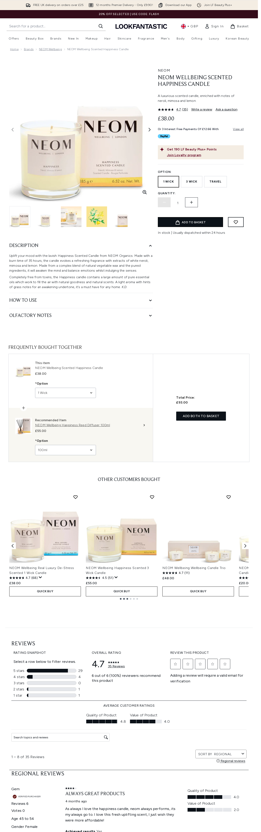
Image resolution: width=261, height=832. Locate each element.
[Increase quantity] (191, 202)
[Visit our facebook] (182, 740)
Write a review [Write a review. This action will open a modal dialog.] (201, 109)
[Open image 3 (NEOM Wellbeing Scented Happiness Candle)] (71, 216)
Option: (165, 172)
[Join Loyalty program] (204, 155)
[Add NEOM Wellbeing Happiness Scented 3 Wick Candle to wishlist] (152, 497)
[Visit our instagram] (202, 740)
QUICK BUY (45, 591)
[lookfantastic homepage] (141, 26)
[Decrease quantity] (164, 202)
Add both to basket (201, 416)
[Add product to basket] (190, 222)
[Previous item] (12, 545)
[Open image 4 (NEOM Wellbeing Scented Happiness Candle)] (96, 216)
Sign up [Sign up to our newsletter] (112, 740)
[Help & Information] (129, 804)
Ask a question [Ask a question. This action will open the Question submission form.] (226, 109)
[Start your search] (56, 26)
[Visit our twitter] (192, 740)
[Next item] (245, 545)
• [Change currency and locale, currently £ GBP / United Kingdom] (189, 26)
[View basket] (239, 26)
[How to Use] (81, 300)
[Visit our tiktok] (222, 740)
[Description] (81, 245)
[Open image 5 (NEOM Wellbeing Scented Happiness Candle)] (122, 216)
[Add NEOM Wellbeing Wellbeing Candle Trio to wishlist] (229, 497)
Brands (29, 49)
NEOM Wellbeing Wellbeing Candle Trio (194, 568)
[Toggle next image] (149, 129)
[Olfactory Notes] (81, 315)
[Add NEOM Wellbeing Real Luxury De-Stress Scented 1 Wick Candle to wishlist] (75, 497)
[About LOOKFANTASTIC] (129, 828)
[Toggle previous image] (12, 129)
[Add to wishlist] (236, 222)
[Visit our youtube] (212, 740)
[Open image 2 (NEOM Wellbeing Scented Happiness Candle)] (45, 216)
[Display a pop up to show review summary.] (40, 577)
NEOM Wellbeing (50, 49)
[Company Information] (129, 816)
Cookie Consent (129, 792)
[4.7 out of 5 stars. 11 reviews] (176, 572)
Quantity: (167, 193)
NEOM (164, 70)
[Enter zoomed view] (145, 192)
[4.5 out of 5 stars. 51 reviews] (99, 577)
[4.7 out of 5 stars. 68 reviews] (23, 577)
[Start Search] (100, 26)
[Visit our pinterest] (232, 740)
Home (14, 49)
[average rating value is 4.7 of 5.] (170, 109)
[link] (214, 26)
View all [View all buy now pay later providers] (238, 129)
